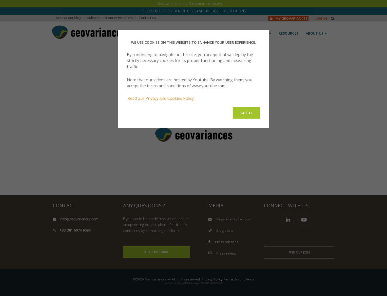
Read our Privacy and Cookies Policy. (161, 98)
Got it (246, 112)
